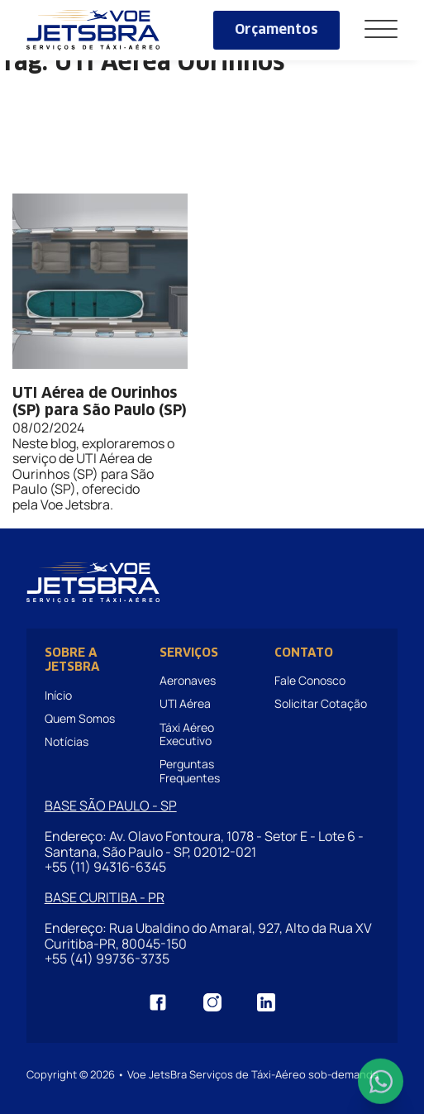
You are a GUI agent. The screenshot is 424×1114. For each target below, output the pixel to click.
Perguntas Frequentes (190, 770)
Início (58, 695)
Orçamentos (276, 29)
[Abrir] (381, 30)
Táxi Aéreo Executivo (187, 734)
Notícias (66, 741)
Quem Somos (80, 718)
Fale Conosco (309, 680)
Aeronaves (188, 680)
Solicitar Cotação (320, 703)
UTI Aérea (185, 703)
